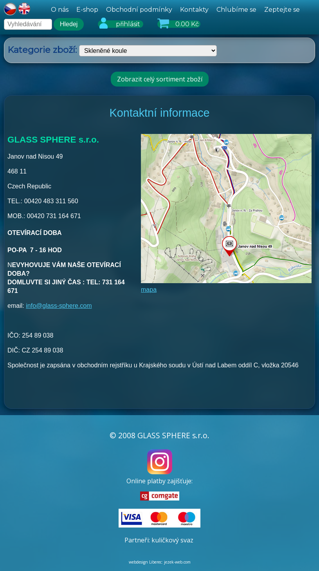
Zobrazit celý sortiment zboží (159, 79)
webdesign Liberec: (146, 562)
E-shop (87, 9)
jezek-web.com (177, 562)
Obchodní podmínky (139, 9)
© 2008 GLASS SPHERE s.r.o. (159, 435)
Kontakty (194, 9)
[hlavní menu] (175, 9)
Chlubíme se (236, 9)
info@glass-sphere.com (59, 305)
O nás (59, 9)
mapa (149, 289)
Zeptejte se (282, 9)
